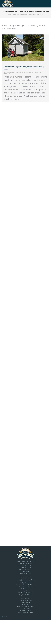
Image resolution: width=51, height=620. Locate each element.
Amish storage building (24, 72)
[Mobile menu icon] (47, 3)
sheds (31, 72)
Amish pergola (7, 72)
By (38, 72)
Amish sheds (14, 72)
